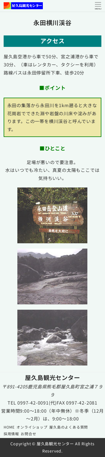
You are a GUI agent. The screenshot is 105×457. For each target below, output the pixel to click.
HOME (9, 427)
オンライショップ (32, 427)
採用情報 (11, 433)
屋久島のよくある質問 (68, 427)
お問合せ (28, 433)
